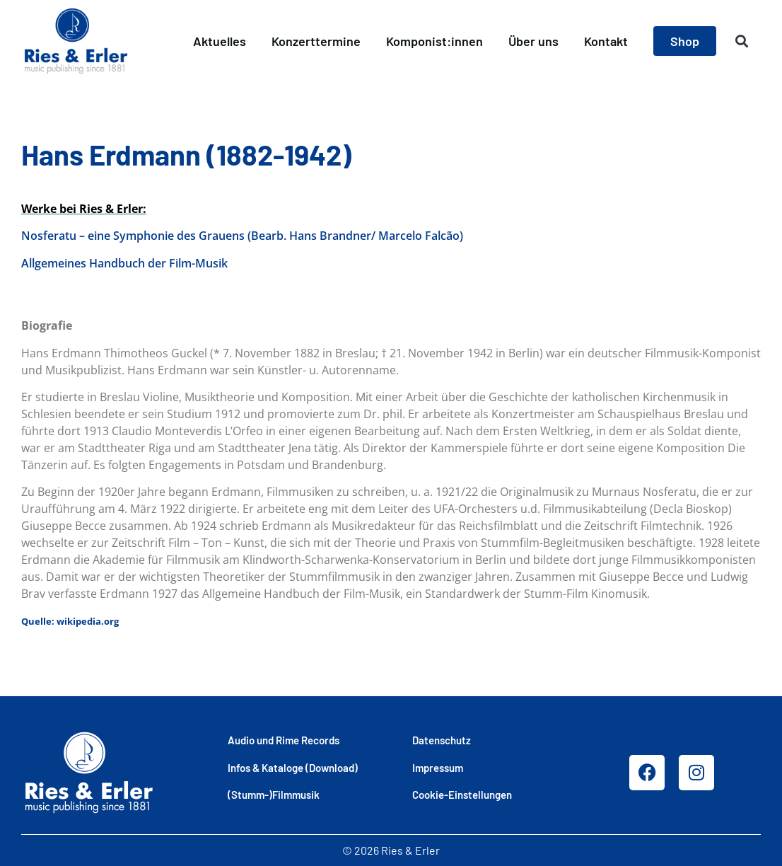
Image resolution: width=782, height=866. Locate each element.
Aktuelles (219, 41)
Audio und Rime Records (283, 740)
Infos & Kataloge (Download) (293, 767)
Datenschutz (441, 740)
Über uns (533, 41)
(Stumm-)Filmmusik (274, 794)
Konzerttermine (316, 41)
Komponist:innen (434, 41)
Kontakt (606, 41)
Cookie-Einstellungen (462, 794)
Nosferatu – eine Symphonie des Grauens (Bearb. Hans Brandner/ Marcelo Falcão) (242, 235)
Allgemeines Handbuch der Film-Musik (124, 263)
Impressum (437, 767)
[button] (742, 41)
